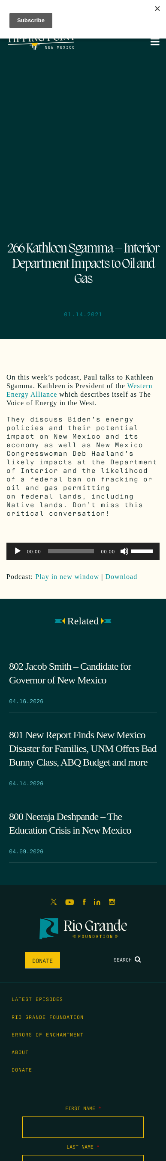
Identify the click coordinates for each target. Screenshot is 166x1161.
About (20, 1051)
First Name (83, 1108)
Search (127, 959)
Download (122, 576)
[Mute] (124, 551)
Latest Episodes (37, 998)
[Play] (17, 551)
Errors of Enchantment (48, 1034)
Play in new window (67, 576)
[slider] (71, 551)
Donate (42, 960)
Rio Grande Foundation (48, 1016)
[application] (83, 551)
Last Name (83, 1146)
